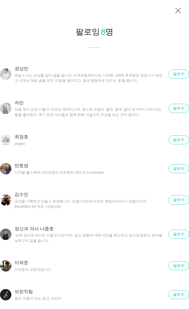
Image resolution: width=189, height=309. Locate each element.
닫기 (178, 10)
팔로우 (178, 74)
